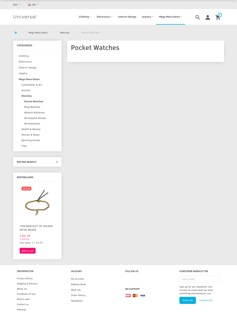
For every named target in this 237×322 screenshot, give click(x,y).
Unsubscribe (205, 300)
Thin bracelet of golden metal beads (36, 227)
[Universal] (25, 17)
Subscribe (187, 300)
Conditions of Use (26, 293)
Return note (23, 299)
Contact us (23, 304)
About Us (22, 288)
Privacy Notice (25, 278)
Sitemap (21, 309)
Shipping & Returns (27, 283)
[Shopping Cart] (218, 17)
